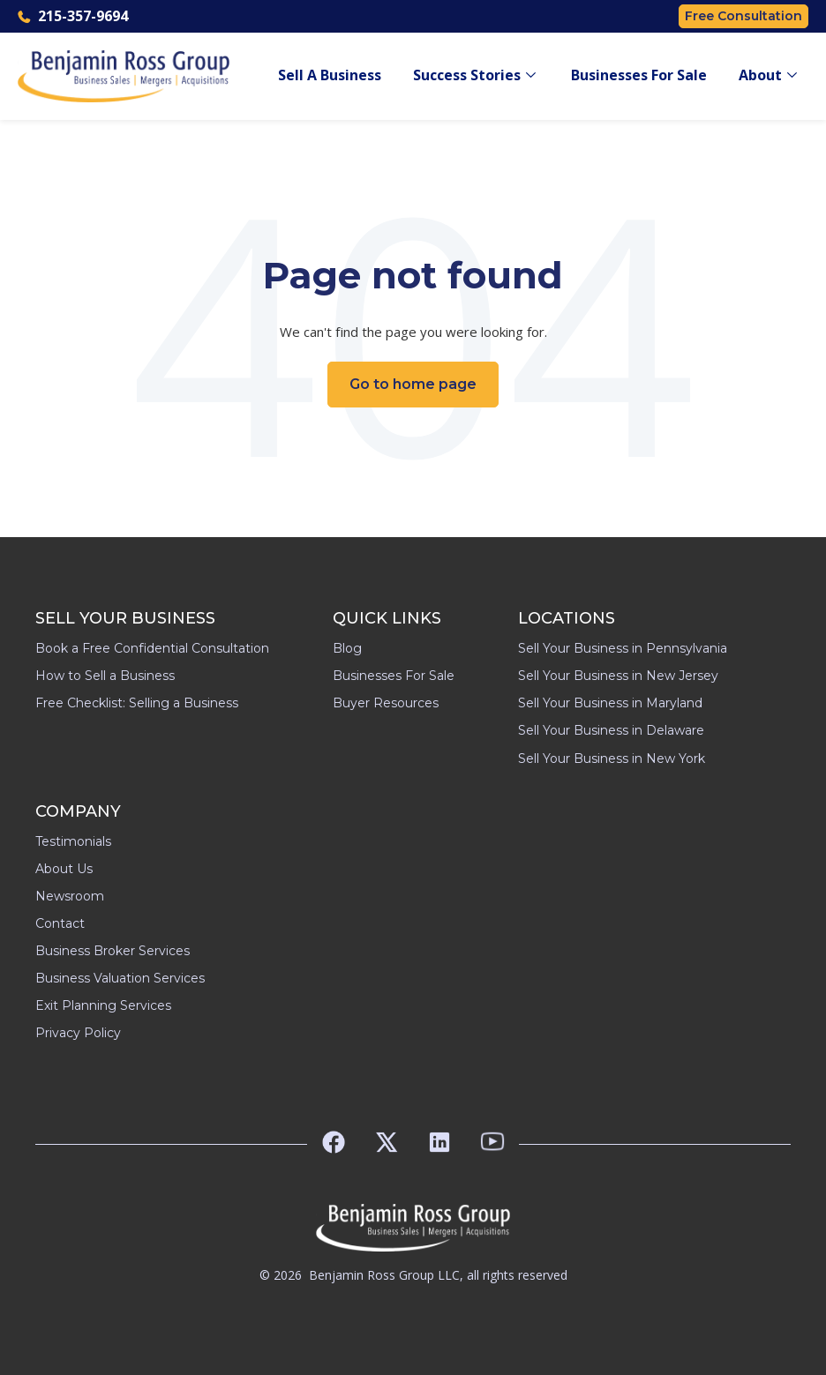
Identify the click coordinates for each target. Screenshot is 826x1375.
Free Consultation (743, 16)
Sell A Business (329, 75)
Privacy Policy (78, 1033)
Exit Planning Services (103, 1005)
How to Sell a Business (105, 676)
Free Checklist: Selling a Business (136, 703)
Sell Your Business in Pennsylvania (622, 648)
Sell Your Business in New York (611, 758)
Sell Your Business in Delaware (611, 730)
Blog (347, 648)
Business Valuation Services (120, 978)
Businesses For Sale (639, 75)
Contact (60, 923)
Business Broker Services (112, 951)
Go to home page (413, 384)
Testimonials (73, 841)
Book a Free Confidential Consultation (152, 648)
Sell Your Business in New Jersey (618, 676)
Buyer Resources (386, 703)
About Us (64, 869)
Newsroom (69, 896)
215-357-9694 (73, 16)
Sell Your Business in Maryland (610, 703)
